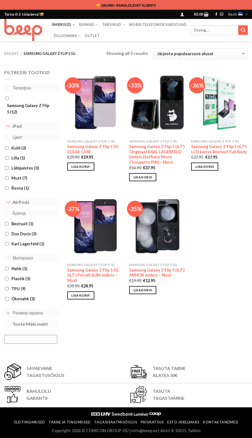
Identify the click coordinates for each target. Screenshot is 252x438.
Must (19, 178)
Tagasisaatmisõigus (115, 422)
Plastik (20, 278)
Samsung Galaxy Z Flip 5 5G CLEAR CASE (93, 149)
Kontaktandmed (220, 422)
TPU (18, 288)
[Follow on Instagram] (221, 14)
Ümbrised (63, 24)
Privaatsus (152, 422)
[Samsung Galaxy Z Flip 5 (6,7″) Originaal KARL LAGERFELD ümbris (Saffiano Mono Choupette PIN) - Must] (157, 103)
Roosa (20, 188)
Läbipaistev (25, 168)
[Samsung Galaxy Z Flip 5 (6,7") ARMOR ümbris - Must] (157, 226)
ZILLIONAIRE (67, 35)
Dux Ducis (24, 233)
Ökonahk (23, 298)
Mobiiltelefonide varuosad (157, 24)
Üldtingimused (29, 422)
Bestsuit (22, 223)
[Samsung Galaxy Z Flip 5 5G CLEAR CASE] (95, 103)
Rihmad (88, 24)
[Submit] (243, 30)
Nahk (19, 268)
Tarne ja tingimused (70, 422)
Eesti (238, 14)
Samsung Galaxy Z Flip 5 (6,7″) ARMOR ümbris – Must (157, 273)
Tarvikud (113, 24)
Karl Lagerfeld (27, 243)
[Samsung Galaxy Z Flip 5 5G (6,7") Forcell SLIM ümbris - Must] (95, 226)
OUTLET (92, 35)
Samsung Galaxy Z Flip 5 (28, 108)
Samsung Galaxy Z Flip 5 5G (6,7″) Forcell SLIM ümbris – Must (93, 275)
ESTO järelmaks (183, 422)
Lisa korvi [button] (80, 166)
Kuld (18, 148)
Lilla (18, 158)
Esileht (11, 53)
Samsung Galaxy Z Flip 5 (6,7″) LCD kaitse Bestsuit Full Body (219, 149)
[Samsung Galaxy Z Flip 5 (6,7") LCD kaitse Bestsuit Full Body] (219, 103)
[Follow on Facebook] (216, 14)
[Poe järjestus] (200, 53)
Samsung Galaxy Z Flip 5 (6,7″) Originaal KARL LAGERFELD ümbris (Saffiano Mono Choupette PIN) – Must (157, 154)
